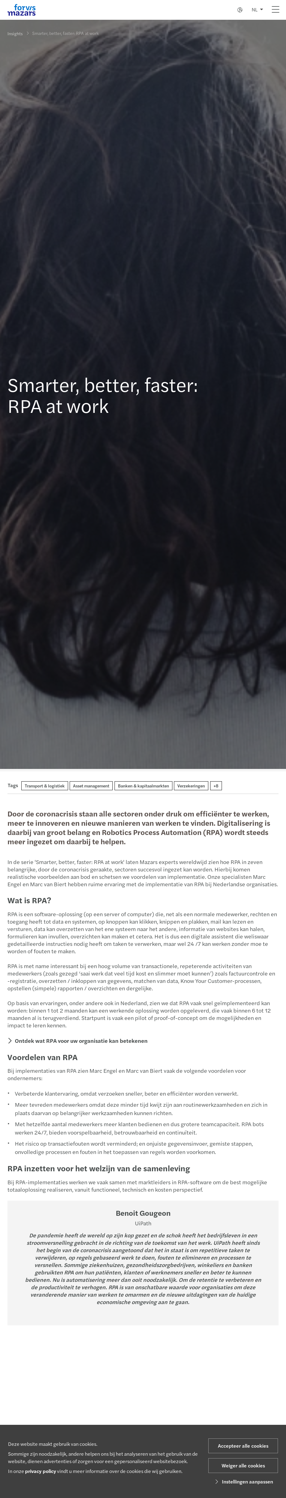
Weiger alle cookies (243, 1465)
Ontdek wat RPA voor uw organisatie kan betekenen (80, 1040)
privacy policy (40, 1471)
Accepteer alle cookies (243, 1445)
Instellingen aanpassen (243, 1481)
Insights (15, 33)
